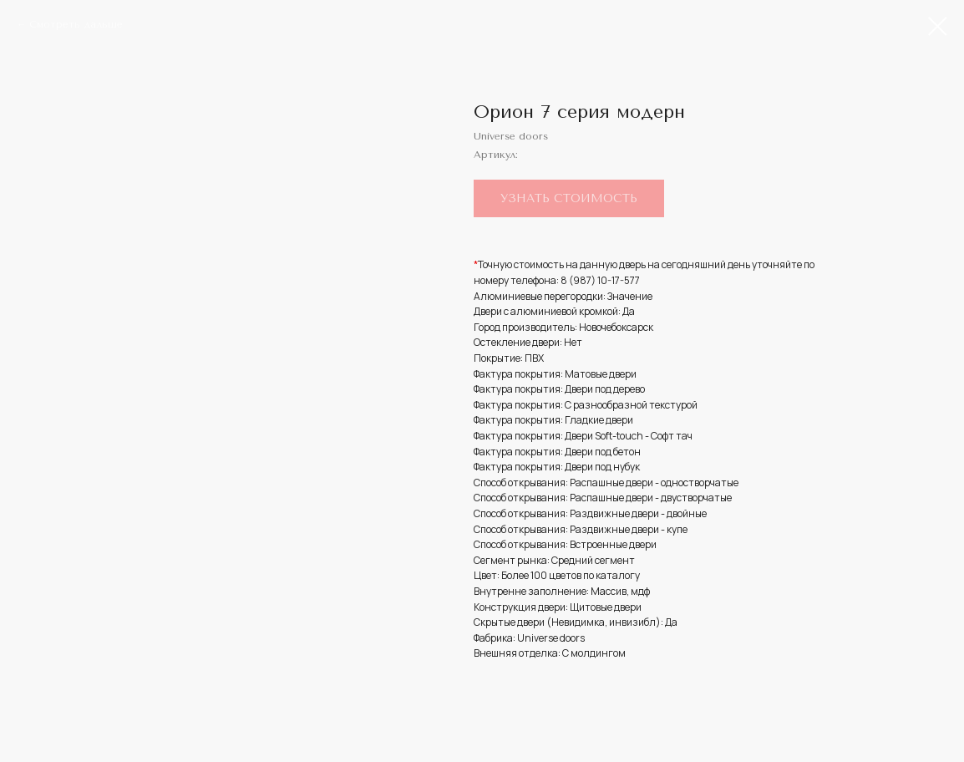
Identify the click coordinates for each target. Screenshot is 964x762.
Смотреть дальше (76, 24)
